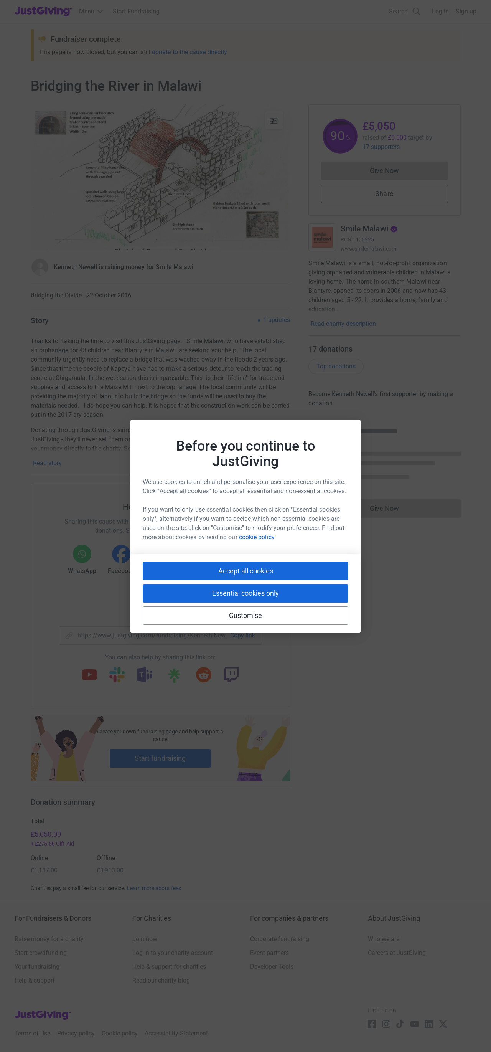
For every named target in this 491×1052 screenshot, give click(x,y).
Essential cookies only (245, 593)
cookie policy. (257, 537)
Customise (245, 615)
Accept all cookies (245, 571)
